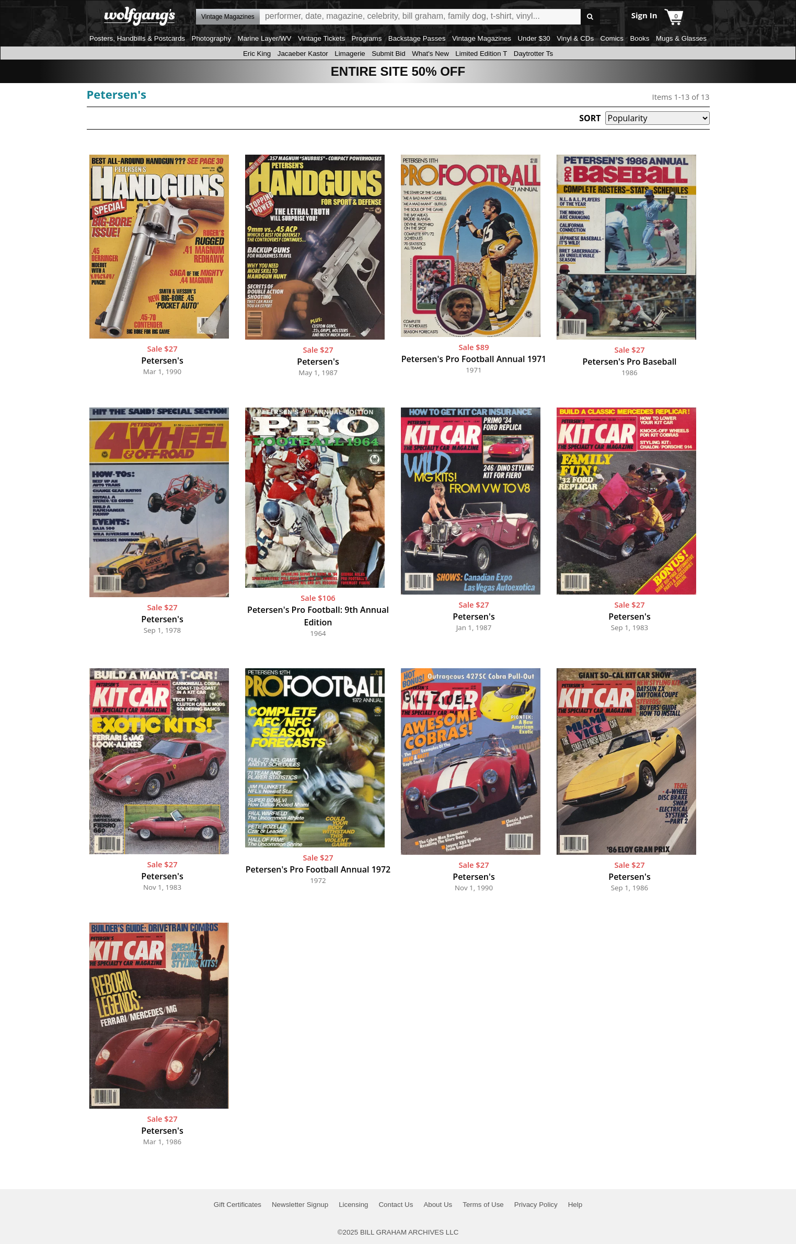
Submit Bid (388, 53)
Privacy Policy (536, 1204)
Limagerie (349, 53)
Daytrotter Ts (533, 53)
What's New (430, 53)
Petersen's (117, 94)
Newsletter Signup (300, 1204)
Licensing (353, 1204)
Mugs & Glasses (681, 38)
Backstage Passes (417, 38)
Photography (212, 38)
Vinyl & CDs (575, 38)
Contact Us (395, 1204)
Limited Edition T (481, 53)
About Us (437, 1204)
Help (575, 1204)
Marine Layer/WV (265, 38)
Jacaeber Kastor (303, 53)
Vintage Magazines (481, 38)
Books (639, 38)
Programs (367, 38)
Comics (612, 38)
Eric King (257, 53)
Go (590, 17)
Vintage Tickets (321, 38)
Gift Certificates (237, 1204)
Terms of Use (483, 1204)
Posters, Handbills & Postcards (137, 38)
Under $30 (533, 38)
